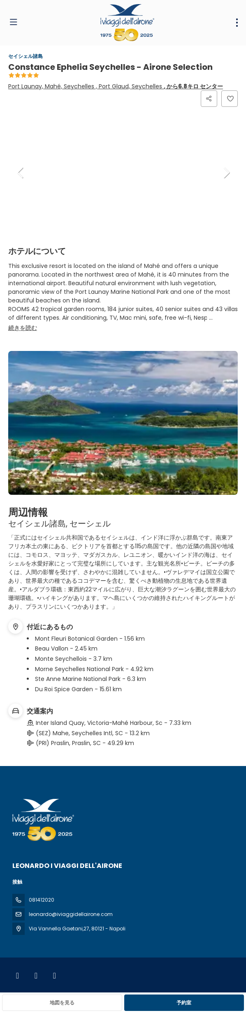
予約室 (183, 1002)
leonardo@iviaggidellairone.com (71, 914)
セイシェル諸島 (25, 56)
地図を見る (62, 1002)
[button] (20, 172)
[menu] (237, 22)
